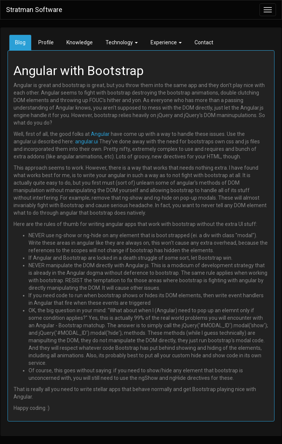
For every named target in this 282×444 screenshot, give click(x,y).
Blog (20, 42)
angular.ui (86, 141)
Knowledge (79, 42)
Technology (122, 42)
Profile (46, 42)
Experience (166, 42)
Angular (100, 134)
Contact (204, 42)
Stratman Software (34, 10)
